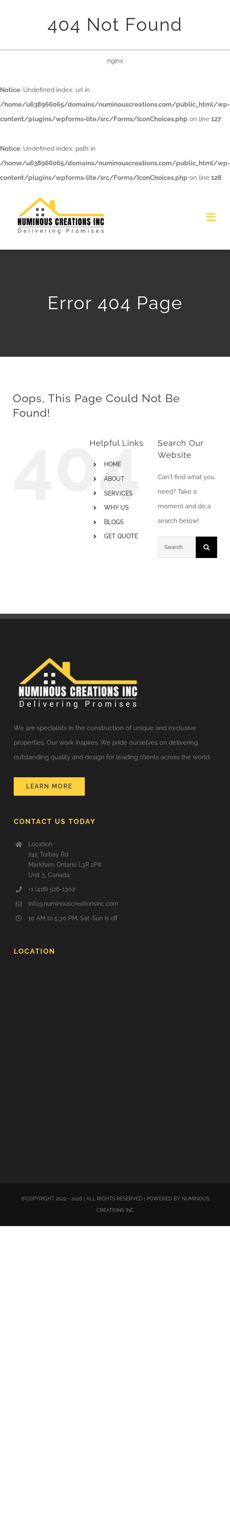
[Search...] (177, 547)
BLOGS (114, 522)
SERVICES (118, 493)
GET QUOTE (121, 536)
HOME (112, 464)
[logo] (61, 196)
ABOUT (114, 478)
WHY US (116, 507)
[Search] (206, 547)
